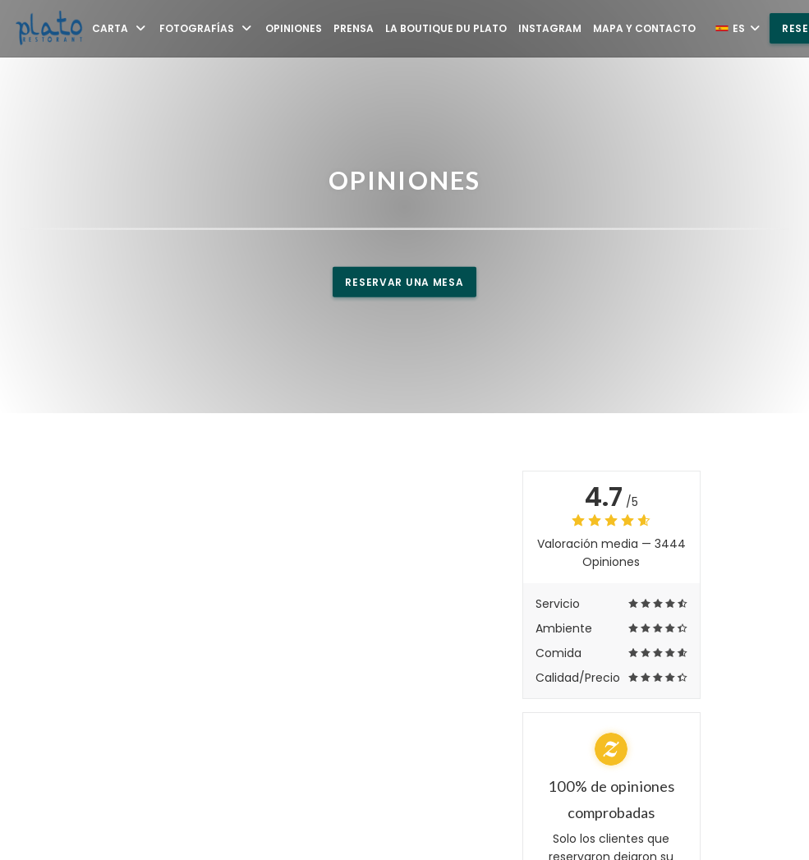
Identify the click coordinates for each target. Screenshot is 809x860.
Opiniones (293, 28)
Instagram (549, 28)
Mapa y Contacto (644, 28)
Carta (120, 28)
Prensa (353, 28)
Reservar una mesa (404, 281)
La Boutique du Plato (446, 28)
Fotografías (206, 28)
